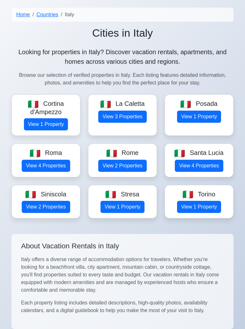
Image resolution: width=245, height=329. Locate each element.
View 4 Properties (46, 165)
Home (23, 14)
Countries (47, 14)
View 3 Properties (122, 116)
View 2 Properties (122, 165)
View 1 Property (46, 124)
